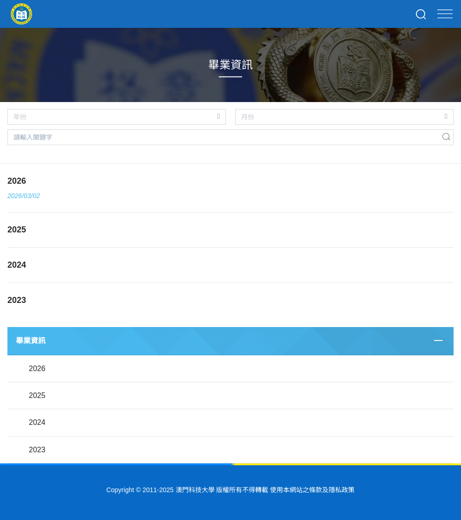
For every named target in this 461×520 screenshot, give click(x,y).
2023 (37, 450)
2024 (37, 422)
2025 (37, 395)
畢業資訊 (31, 341)
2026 (37, 368)
